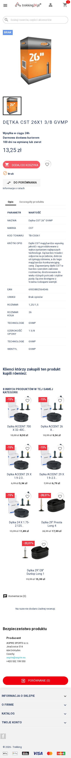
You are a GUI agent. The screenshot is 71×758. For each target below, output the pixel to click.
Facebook (3, 736)
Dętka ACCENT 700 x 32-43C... (19, 428)
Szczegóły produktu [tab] (31, 201)
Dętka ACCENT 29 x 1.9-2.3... (19, 476)
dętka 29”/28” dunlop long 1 (35, 572)
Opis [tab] (10, 201)
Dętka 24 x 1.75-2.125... (19, 524)
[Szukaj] (35, 20)
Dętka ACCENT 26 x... (52, 428)
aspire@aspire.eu (16, 657)
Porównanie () (35, 680)
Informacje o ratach (14, 188)
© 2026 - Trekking (12, 747)
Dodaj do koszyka (21, 165)
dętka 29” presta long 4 (51, 524)
